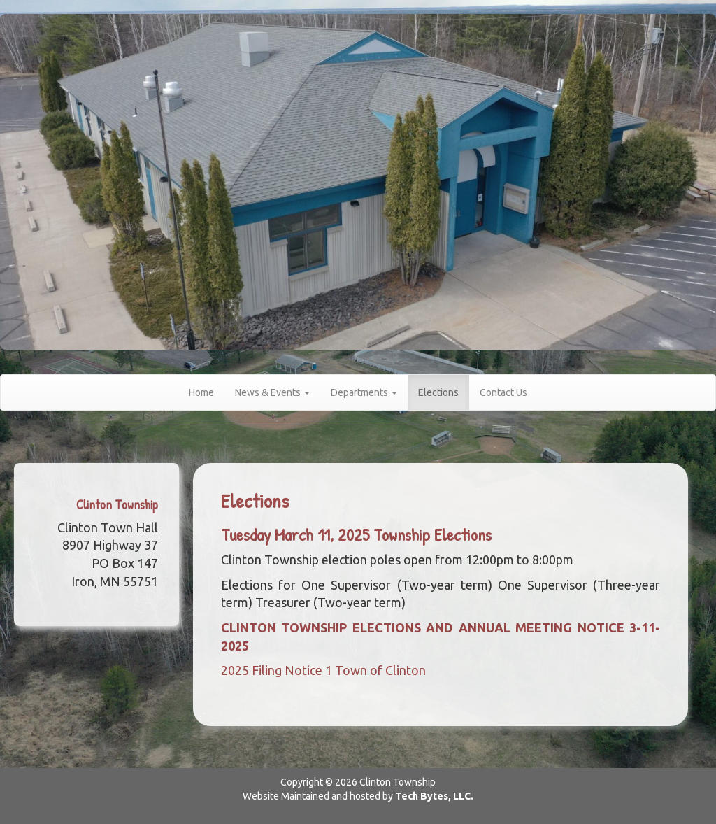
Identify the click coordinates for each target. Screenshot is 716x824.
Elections (438, 392)
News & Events (272, 392)
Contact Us (503, 392)
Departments (364, 392)
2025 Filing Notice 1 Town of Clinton (323, 670)
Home (201, 392)
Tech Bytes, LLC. (434, 796)
